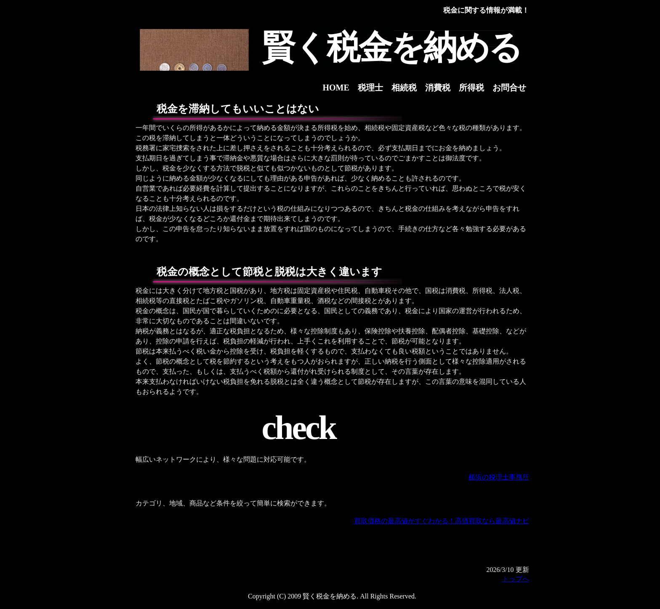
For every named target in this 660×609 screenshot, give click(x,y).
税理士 (370, 87)
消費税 (437, 87)
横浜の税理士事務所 (498, 477)
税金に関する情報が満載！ (486, 10)
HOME (336, 87)
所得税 (471, 87)
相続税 (404, 87)
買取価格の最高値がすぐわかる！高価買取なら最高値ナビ (441, 520)
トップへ (515, 578)
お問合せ (509, 87)
